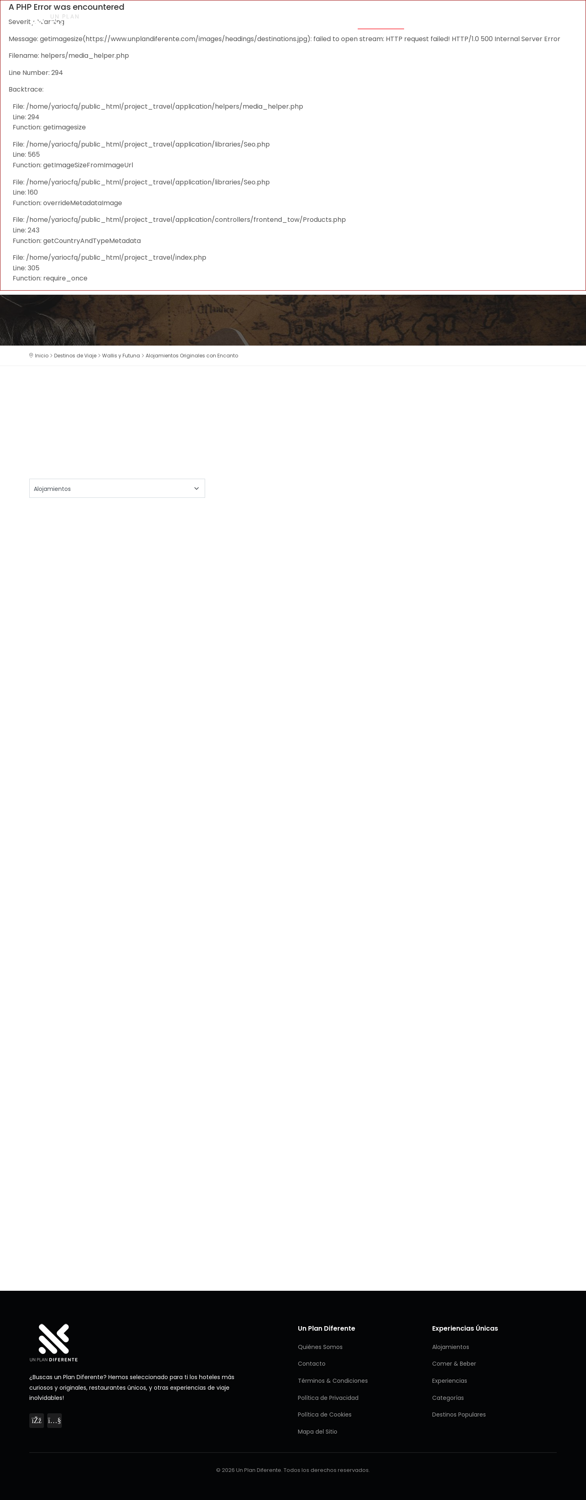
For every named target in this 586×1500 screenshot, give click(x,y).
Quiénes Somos (320, 1347)
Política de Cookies (325, 1414)
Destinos (541, 21)
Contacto (312, 1363)
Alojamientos (381, 21)
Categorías (326, 21)
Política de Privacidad (328, 1398)
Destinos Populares (459, 1414)
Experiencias (495, 21)
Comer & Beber (439, 21)
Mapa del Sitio (317, 1431)
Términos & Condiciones (333, 1381)
